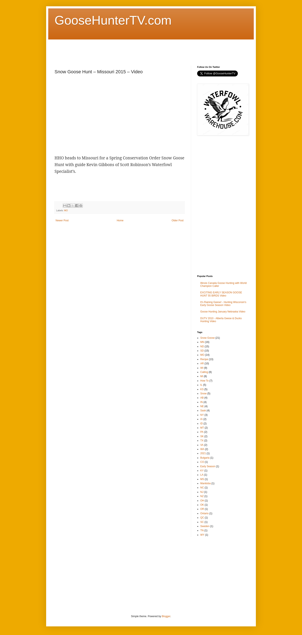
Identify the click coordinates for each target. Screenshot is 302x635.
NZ (202, 496)
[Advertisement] (131, 48)
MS (202, 479)
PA (201, 431)
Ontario (204, 513)
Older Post (178, 220)
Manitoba (205, 483)
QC (202, 517)
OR (202, 509)
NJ (201, 492)
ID (201, 423)
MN (202, 342)
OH (202, 500)
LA (201, 474)
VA (201, 444)
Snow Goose (207, 337)
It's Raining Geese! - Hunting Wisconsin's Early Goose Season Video (223, 304)
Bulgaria (205, 457)
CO (202, 462)
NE (202, 406)
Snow (203, 393)
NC (202, 487)
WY (202, 534)
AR (202, 363)
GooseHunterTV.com (113, 20)
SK (202, 436)
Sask (203, 410)
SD (202, 350)
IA (201, 419)
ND (202, 346)
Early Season (207, 466)
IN (201, 402)
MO (66, 210)
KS (202, 389)
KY (202, 470)
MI (201, 376)
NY (202, 414)
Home (120, 220)
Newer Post (62, 220)
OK (202, 504)
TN (202, 530)
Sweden (204, 526)
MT (202, 427)
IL (201, 384)
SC (202, 522)
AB (202, 397)
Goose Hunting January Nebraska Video (222, 311)
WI (201, 367)
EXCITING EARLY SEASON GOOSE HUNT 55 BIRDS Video (221, 294)
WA (202, 449)
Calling (204, 372)
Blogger (166, 616)
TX (201, 440)
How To (204, 380)
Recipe (204, 359)
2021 (203, 453)
